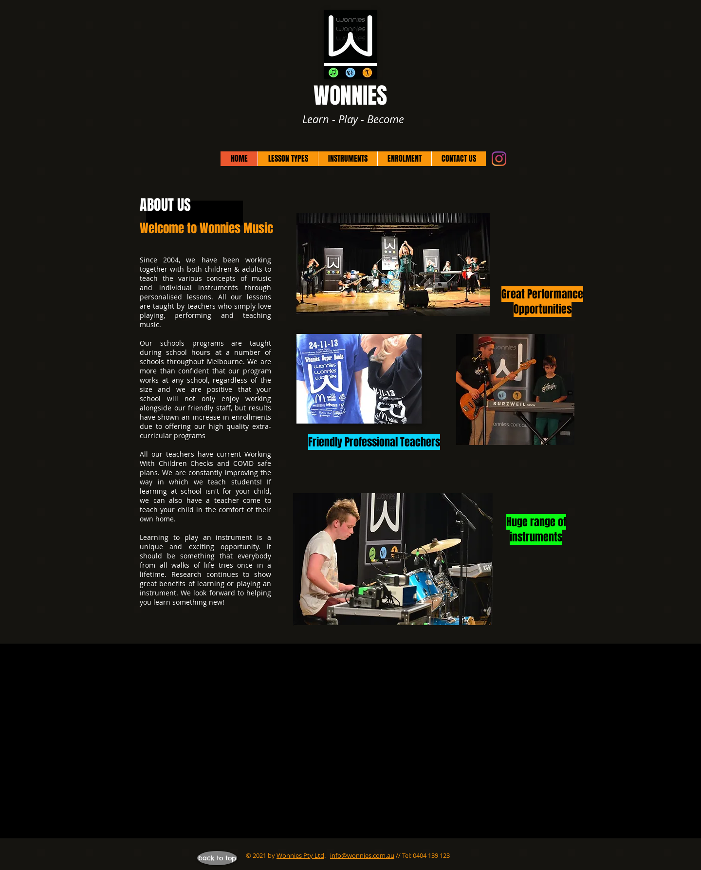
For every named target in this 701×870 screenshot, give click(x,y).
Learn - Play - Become (353, 119)
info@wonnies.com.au (362, 855)
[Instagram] (499, 158)
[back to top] (217, 858)
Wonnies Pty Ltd (300, 855)
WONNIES (353, 95)
